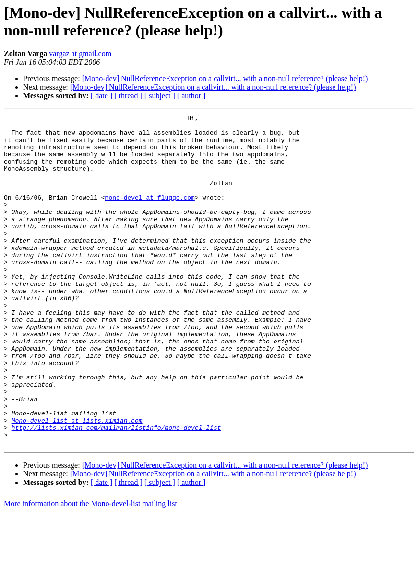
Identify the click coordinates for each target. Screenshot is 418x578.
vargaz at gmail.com (80, 53)
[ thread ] (128, 96)
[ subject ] (159, 96)
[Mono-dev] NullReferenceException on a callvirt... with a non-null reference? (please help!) (225, 78)
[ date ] (101, 96)
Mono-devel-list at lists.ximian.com (77, 482)
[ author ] (191, 96)
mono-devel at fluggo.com (150, 214)
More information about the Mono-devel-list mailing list (90, 570)
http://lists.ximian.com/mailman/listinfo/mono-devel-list (116, 490)
